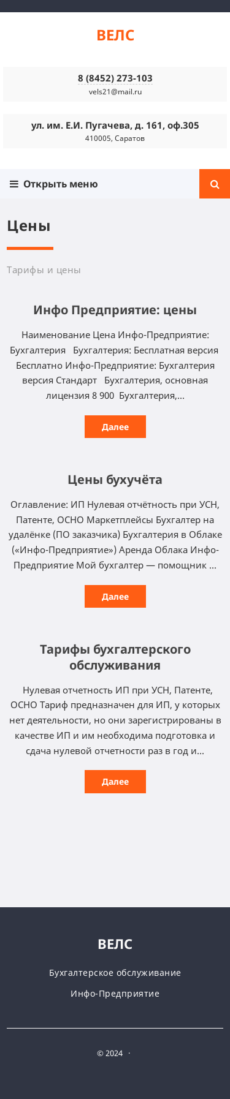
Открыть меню (54, 184)
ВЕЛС (115, 35)
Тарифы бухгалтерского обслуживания (115, 657)
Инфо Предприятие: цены (115, 309)
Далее (115, 426)
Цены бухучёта (115, 479)
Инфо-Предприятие (115, 993)
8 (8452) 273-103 (115, 78)
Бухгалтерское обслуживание (115, 972)
